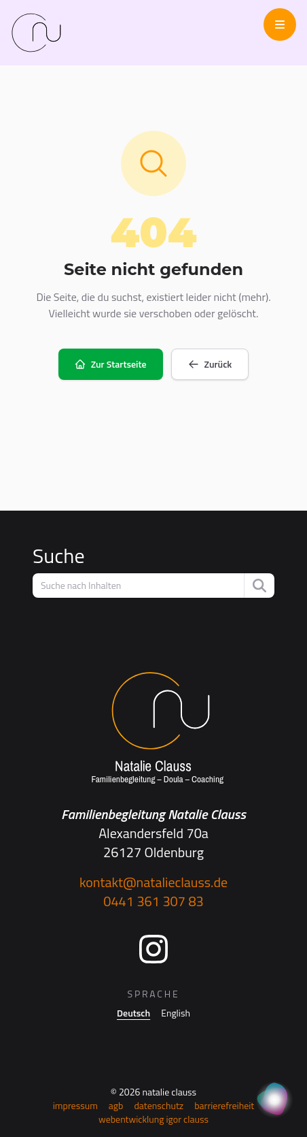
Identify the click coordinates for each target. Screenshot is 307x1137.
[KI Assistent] (274, 1100)
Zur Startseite (111, 364)
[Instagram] (153, 949)
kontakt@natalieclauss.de (153, 882)
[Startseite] (153, 728)
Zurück (210, 364)
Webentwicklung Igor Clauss (153, 1119)
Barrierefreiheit (224, 1105)
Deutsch (133, 1013)
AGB (116, 1105)
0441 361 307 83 (153, 901)
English (175, 1013)
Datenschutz (158, 1105)
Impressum (75, 1105)
